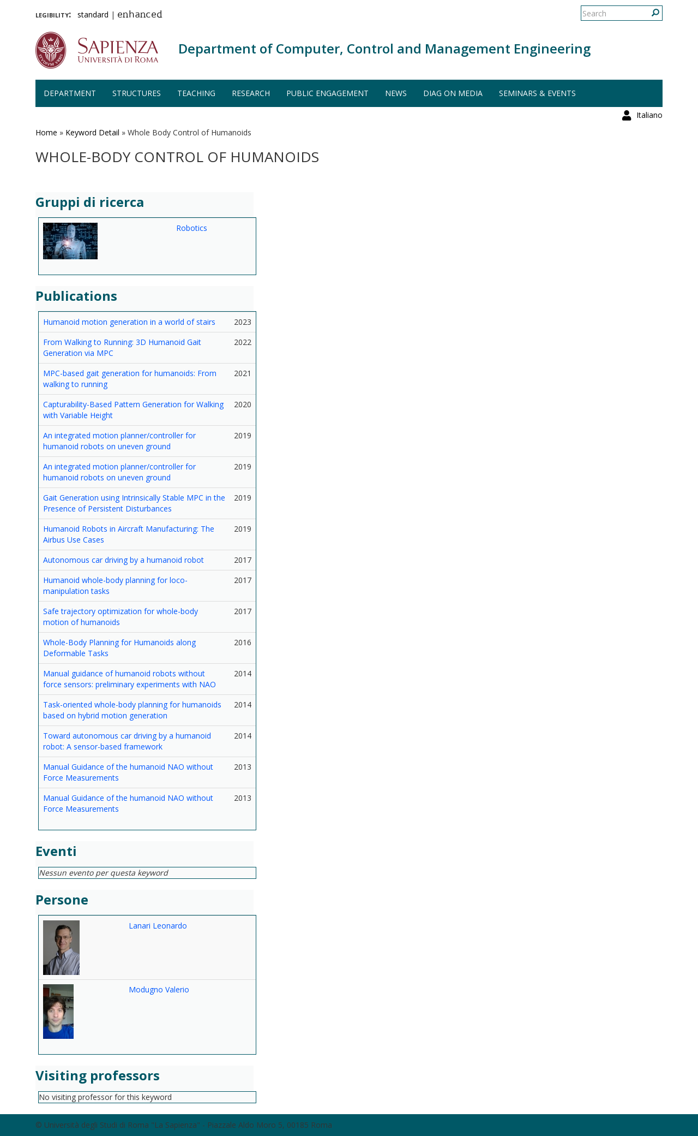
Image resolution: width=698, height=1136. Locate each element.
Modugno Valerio (159, 989)
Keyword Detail (92, 132)
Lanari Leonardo (158, 925)
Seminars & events (537, 93)
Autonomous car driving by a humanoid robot (123, 560)
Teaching (196, 93)
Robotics (191, 228)
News (396, 93)
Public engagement (327, 93)
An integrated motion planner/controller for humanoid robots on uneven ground (119, 440)
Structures (136, 93)
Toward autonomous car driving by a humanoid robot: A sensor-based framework (127, 741)
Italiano (649, 13)
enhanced (140, 15)
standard (93, 14)
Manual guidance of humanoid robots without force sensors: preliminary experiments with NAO (129, 678)
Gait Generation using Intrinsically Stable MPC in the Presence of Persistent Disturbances (134, 503)
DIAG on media (453, 93)
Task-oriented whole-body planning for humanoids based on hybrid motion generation (132, 710)
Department (70, 93)
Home (46, 132)
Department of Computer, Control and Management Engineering (384, 48)
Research (251, 93)
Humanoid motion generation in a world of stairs (129, 322)
